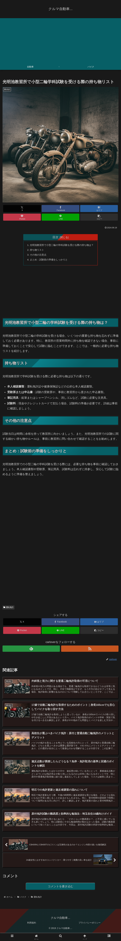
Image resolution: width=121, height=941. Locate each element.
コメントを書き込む (60, 890)
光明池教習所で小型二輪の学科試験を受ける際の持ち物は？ (62, 245)
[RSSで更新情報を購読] (89, 650)
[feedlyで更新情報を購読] (31, 650)
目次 (55, 237)
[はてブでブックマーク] (99, 208)
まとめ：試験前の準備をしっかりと (48, 260)
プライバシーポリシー (90, 926)
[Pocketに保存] (22, 217)
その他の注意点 (36, 255)
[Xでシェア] (22, 208)
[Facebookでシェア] (60, 208)
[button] (99, 217)
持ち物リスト (35, 250)
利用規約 (31, 926)
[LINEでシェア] (60, 217)
